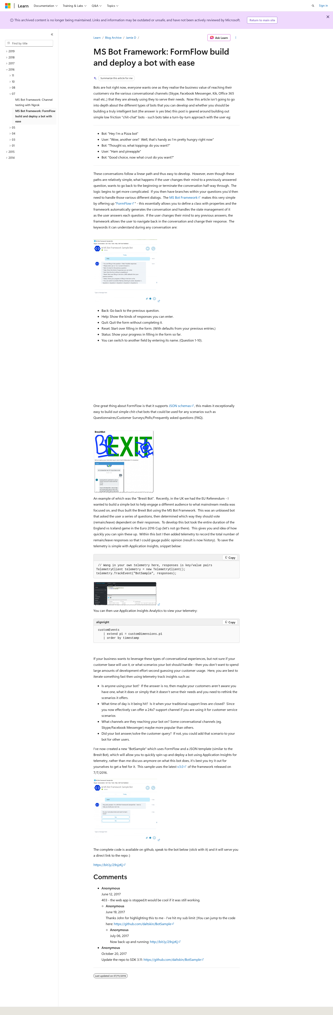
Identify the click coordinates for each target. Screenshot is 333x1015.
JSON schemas (180, 405)
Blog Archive (113, 37)
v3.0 (180, 766)
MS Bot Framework (183, 197)
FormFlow (123, 203)
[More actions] (236, 37)
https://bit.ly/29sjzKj (108, 864)
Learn (97, 37)
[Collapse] (52, 34)
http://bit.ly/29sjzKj (164, 941)
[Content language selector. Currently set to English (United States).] (24, 1008)
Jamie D (131, 37)
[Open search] (313, 6)
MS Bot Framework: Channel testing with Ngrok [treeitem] (33, 102)
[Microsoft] (8, 6)
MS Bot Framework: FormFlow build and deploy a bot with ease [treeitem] (35, 116)
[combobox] (29, 43)
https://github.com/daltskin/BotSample (142, 923)
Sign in (323, 5)
